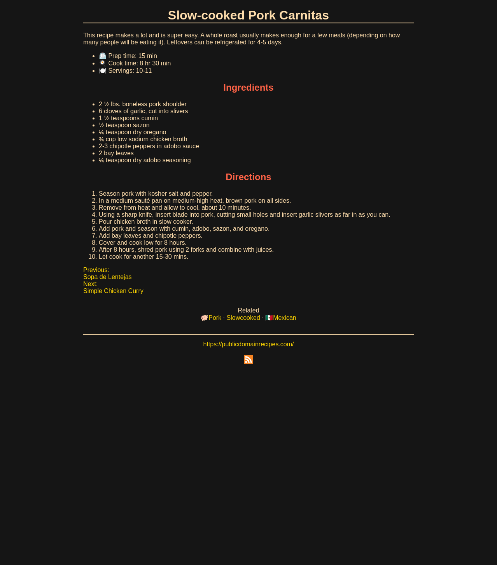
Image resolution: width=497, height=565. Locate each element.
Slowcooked (243, 317)
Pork (214, 317)
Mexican (284, 317)
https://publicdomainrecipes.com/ (248, 344)
